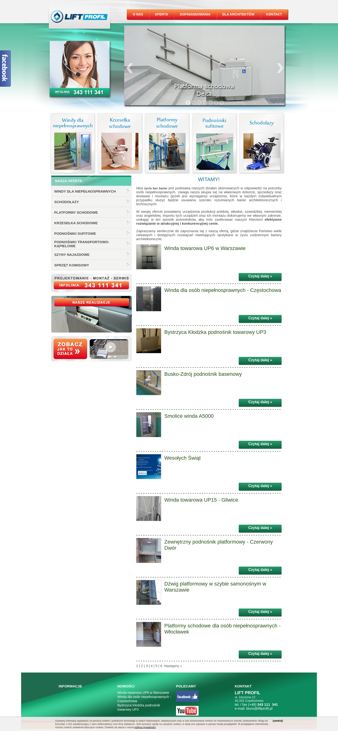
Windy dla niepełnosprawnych (85, 191)
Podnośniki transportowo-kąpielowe (81, 244)
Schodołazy (66, 202)
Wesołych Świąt (182, 458)
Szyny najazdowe (72, 255)
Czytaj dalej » (260, 276)
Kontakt (274, 14)
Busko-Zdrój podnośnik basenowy (203, 374)
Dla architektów (238, 14)
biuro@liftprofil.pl (259, 708)
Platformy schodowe (76, 212)
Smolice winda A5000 (189, 416)
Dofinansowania (195, 14)
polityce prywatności (144, 727)
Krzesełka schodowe (76, 223)
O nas (138, 14)
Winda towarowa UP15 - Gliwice (201, 500)
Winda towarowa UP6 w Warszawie (205, 248)
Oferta (161, 14)
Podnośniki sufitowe (75, 233)
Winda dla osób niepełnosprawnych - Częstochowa (222, 290)
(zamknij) (278, 721)
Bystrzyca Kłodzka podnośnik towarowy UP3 (215, 332)
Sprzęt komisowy (71, 265)
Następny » (172, 666)
